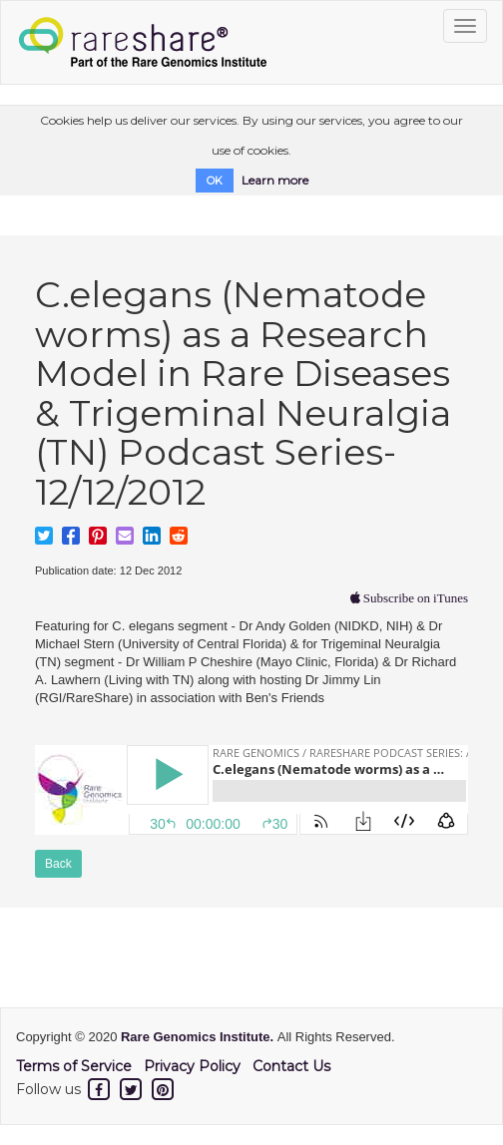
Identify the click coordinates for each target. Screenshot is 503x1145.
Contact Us (291, 1066)
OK (215, 181)
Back (58, 864)
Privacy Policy (192, 1066)
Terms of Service (74, 1066)
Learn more (275, 180)
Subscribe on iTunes (414, 597)
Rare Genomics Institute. (199, 1036)
